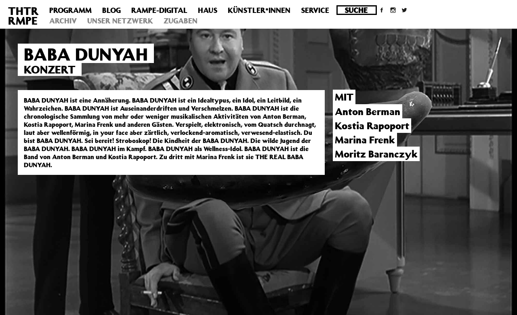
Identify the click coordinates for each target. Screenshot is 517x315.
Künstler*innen (259, 10)
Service (315, 10)
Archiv (63, 20)
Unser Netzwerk (120, 20)
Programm (70, 10)
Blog (111, 10)
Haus (207, 10)
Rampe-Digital (159, 10)
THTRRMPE (23, 15)
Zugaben (181, 20)
